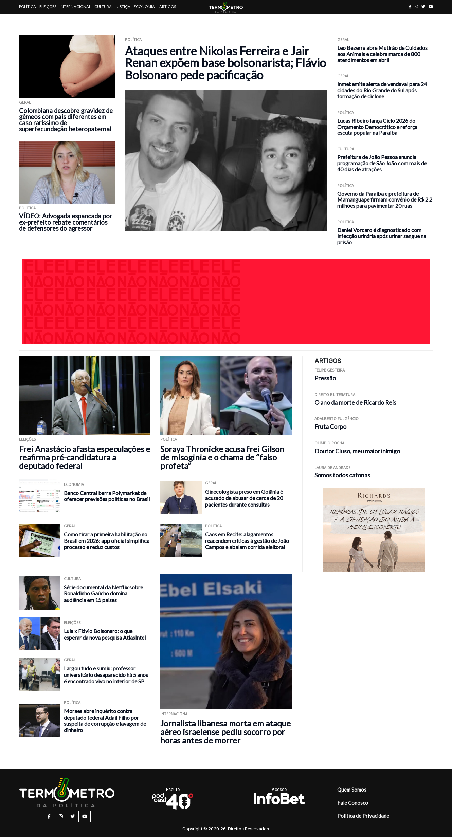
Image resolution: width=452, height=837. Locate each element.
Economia (144, 6)
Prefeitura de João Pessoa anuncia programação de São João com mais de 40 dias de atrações (382, 163)
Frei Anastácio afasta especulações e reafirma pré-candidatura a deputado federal (84, 457)
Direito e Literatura (334, 394)
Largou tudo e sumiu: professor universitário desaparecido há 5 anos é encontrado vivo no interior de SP (106, 674)
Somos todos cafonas (342, 475)
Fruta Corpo (330, 426)
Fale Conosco (352, 803)
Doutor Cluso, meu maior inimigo (357, 451)
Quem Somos (351, 789)
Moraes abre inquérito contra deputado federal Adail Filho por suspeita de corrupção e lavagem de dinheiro (105, 720)
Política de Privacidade (363, 816)
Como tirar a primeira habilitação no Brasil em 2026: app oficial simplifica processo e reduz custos (106, 540)
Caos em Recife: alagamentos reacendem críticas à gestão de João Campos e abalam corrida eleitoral (247, 540)
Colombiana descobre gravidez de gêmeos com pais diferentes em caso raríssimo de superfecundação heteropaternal (66, 120)
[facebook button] (410, 6)
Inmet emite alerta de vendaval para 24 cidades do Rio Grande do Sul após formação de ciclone (382, 90)
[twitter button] (423, 6)
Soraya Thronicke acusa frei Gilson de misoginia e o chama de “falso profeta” (222, 457)
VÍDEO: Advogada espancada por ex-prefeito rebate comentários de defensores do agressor (65, 222)
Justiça (122, 6)
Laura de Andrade (332, 467)
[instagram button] (416, 6)
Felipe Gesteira (329, 370)
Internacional (75, 6)
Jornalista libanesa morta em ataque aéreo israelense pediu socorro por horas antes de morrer (225, 731)
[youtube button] (431, 6)
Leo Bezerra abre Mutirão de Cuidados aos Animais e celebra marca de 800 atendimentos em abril (382, 53)
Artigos (167, 6)
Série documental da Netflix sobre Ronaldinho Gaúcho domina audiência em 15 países (103, 593)
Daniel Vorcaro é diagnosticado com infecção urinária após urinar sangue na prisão (381, 236)
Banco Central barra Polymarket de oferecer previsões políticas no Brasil (107, 496)
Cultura (103, 6)
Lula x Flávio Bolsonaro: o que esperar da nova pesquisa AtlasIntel (105, 634)
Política (27, 6)
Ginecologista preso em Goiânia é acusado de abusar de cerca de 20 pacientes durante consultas (244, 497)
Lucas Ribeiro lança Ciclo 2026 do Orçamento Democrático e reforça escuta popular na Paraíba (377, 126)
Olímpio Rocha (329, 442)
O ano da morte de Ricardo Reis (355, 402)
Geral (25, 102)
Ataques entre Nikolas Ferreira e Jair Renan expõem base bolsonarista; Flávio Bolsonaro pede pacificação (225, 63)
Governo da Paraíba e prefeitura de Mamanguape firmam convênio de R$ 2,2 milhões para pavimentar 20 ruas (384, 199)
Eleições (47, 6)
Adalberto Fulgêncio (336, 418)
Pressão (325, 378)
